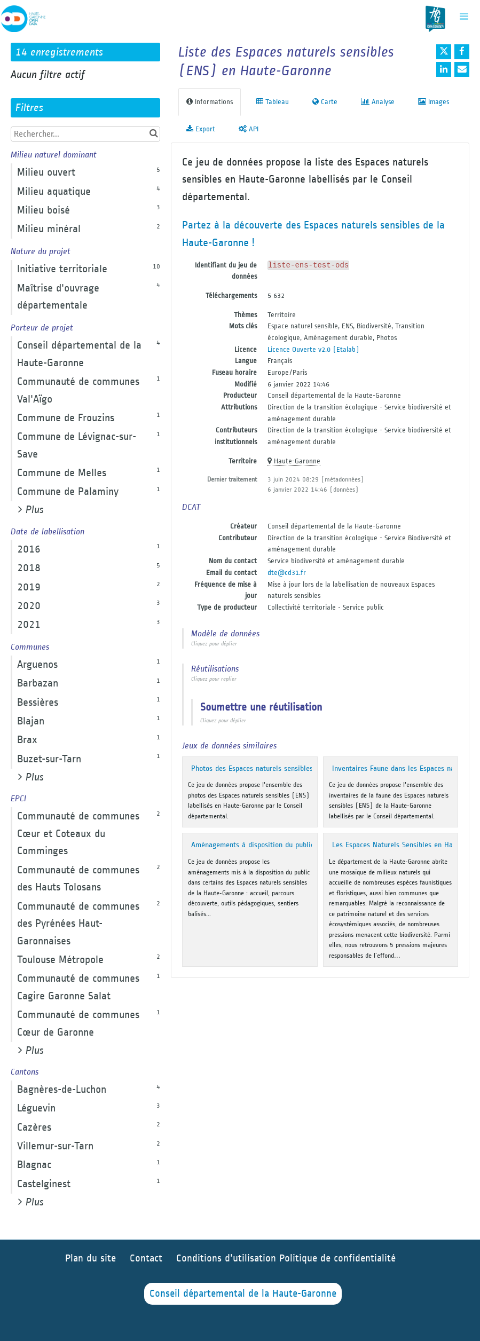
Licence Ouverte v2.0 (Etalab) (313, 349)
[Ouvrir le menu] (464, 16)
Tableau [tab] (272, 102)
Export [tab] (200, 129)
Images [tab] (433, 102)
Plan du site (90, 1258)
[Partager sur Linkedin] (443, 69)
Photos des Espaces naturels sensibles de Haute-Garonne (282, 768)
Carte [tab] (324, 102)
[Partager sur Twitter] (443, 51)
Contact (146, 1258)
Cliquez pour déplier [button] (214, 644)
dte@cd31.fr (286, 573)
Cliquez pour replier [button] (214, 679)
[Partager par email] (461, 69)
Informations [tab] (209, 102)
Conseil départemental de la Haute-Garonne (242, 1293)
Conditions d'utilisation (227, 1258)
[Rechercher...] (85, 134)
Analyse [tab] (378, 102)
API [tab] (248, 129)
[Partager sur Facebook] (461, 51)
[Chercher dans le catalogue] (153, 134)
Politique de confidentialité (337, 1258)
